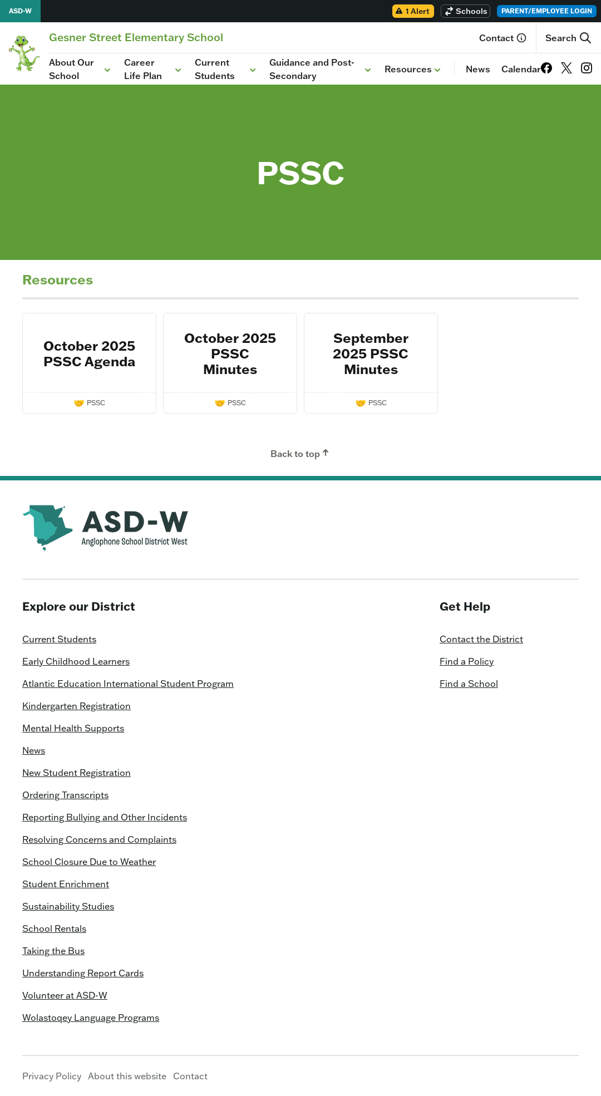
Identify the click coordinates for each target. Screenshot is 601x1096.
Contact (503, 37)
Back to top (300, 453)
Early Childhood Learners (76, 661)
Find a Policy (467, 661)
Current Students (226, 69)
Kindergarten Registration (76, 705)
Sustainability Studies (68, 906)
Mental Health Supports (73, 728)
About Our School (81, 69)
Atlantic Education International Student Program (128, 683)
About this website (127, 1076)
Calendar (521, 69)
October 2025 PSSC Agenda (89, 353)
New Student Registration (76, 772)
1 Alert (412, 11)
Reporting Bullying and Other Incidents (104, 817)
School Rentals (54, 928)
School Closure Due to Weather (89, 861)
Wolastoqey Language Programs (90, 1017)
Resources (414, 69)
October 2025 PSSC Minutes (230, 353)
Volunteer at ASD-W (64, 995)
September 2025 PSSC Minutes (370, 353)
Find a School (469, 683)
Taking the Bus (53, 950)
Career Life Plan (153, 69)
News (478, 69)
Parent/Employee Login (546, 11)
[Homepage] (136, 37)
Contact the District (481, 639)
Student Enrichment (65, 883)
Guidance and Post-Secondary (321, 69)
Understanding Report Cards (83, 973)
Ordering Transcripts (65, 794)
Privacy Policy (51, 1076)
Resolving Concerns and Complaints (99, 839)
